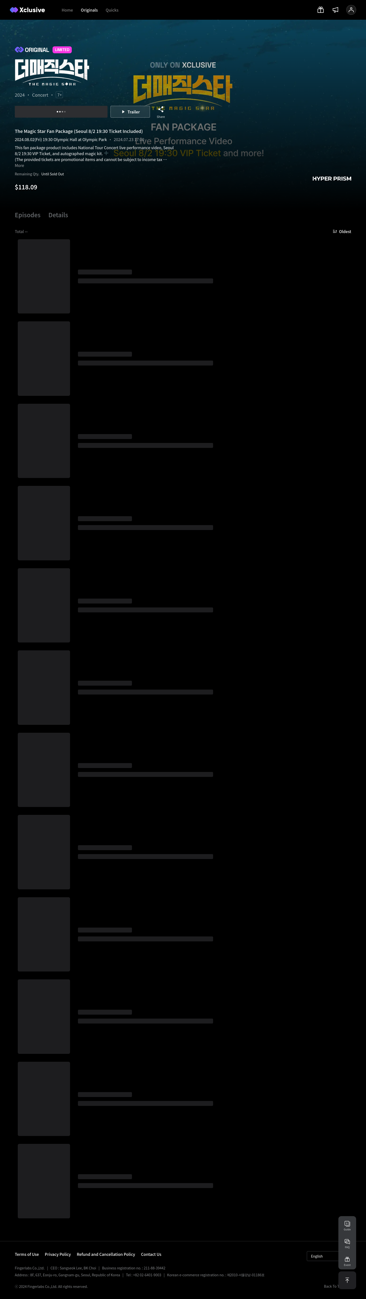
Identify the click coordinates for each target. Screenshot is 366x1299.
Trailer (130, 112)
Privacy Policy (58, 1254)
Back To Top (337, 1286)
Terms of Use (27, 1254)
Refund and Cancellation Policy (106, 1254)
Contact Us (151, 1254)
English (329, 1256)
